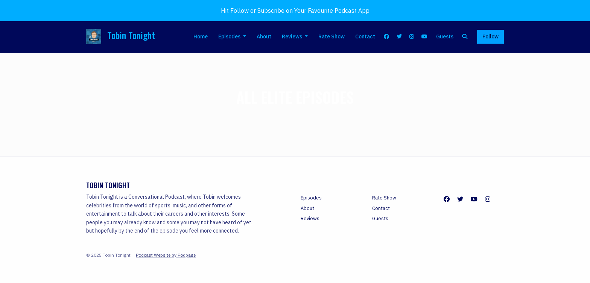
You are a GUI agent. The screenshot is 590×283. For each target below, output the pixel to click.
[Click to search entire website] (465, 37)
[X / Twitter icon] (460, 199)
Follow (490, 36)
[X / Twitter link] (399, 37)
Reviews (292, 36)
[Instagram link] (412, 37)
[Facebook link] (386, 37)
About (264, 36)
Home (200, 36)
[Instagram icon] (487, 199)
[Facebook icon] (447, 199)
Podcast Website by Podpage (166, 255)
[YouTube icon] (474, 199)
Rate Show (331, 36)
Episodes (230, 36)
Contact (365, 36)
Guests (444, 36)
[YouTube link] (424, 37)
